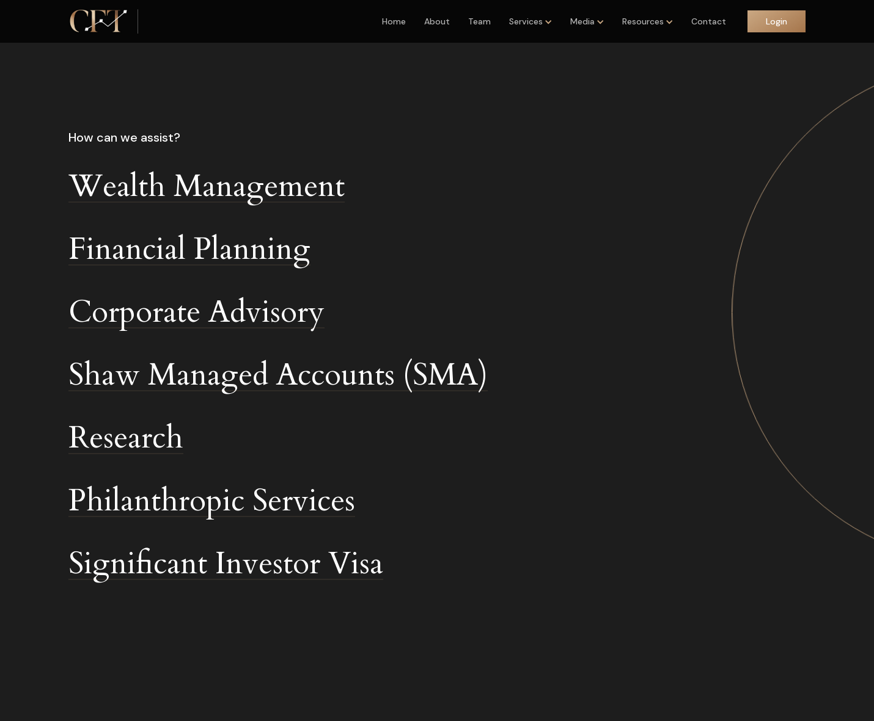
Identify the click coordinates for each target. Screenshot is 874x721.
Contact (708, 21)
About (437, 21)
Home (394, 21)
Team (479, 21)
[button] (530, 21)
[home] (98, 21)
